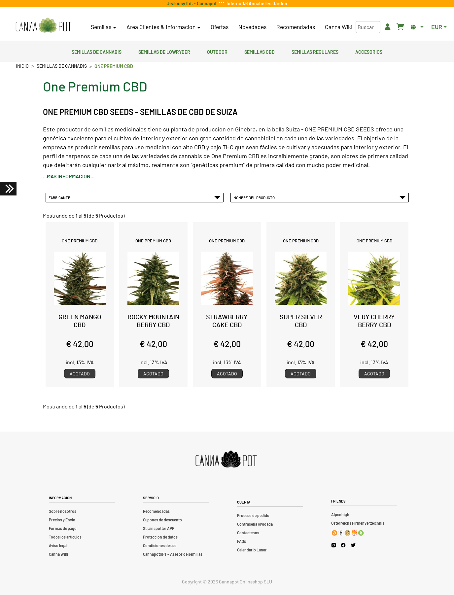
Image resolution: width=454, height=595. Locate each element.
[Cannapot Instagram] (333, 544)
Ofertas (219, 26)
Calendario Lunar (252, 550)
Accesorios (368, 51)
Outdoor (217, 51)
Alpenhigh (340, 514)
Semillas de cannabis (97, 51)
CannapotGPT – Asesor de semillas (172, 554)
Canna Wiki (338, 26)
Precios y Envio (62, 520)
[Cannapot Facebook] (343, 544)
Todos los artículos (65, 537)
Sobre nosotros (62, 511)
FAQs (241, 541)
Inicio (22, 66)
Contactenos (248, 533)
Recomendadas (295, 26)
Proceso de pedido (253, 515)
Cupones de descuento (162, 520)
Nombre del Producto (319, 197)
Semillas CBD (259, 51)
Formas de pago (63, 528)
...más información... (68, 176)
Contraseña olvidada (255, 524)
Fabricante (135, 197)
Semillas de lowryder (164, 51)
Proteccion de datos (160, 537)
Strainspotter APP (158, 528)
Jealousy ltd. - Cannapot (193, 3)
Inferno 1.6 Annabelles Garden (256, 3)
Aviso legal (58, 545)
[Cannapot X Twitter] (353, 544)
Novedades (252, 26)
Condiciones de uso (160, 545)
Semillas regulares (315, 51)
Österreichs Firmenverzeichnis (357, 523)
